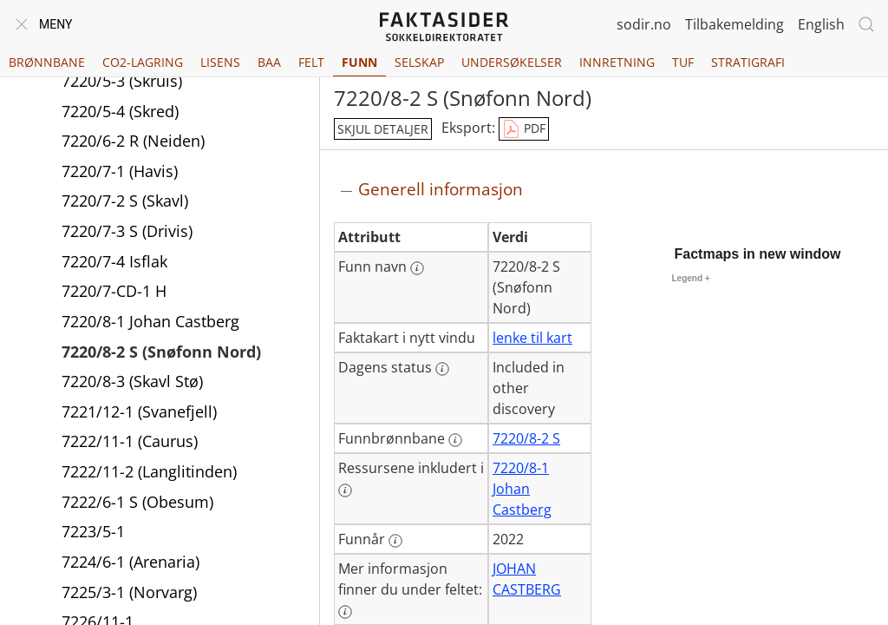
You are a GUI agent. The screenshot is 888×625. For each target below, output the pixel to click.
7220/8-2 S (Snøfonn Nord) (161, 351)
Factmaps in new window (758, 254)
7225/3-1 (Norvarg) (129, 592)
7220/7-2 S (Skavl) (125, 200)
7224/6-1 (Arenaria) (130, 561)
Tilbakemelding (734, 24)
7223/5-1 (93, 531)
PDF (523, 129)
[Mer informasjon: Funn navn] (417, 268)
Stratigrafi (748, 62)
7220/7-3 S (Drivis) (127, 230)
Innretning (617, 62)
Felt (311, 62)
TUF (683, 62)
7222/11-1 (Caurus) (130, 441)
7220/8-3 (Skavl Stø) (132, 381)
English (821, 24)
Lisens (220, 62)
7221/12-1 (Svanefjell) (139, 411)
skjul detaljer (382, 129)
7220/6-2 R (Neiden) (133, 140)
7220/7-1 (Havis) (120, 171)
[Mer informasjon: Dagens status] (442, 369)
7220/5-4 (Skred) (120, 111)
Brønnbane (47, 62)
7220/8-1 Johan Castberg (150, 321)
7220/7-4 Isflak (114, 261)
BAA (269, 62)
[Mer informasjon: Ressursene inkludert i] (345, 490)
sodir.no (644, 24)
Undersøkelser (511, 62)
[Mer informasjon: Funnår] (395, 541)
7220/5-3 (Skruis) (122, 80)
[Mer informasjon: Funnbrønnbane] (455, 440)
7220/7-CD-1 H (114, 290)
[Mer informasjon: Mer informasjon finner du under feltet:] (345, 612)
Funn (359, 62)
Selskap (419, 62)
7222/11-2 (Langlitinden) (149, 471)
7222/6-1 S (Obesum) (137, 501)
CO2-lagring (142, 62)
